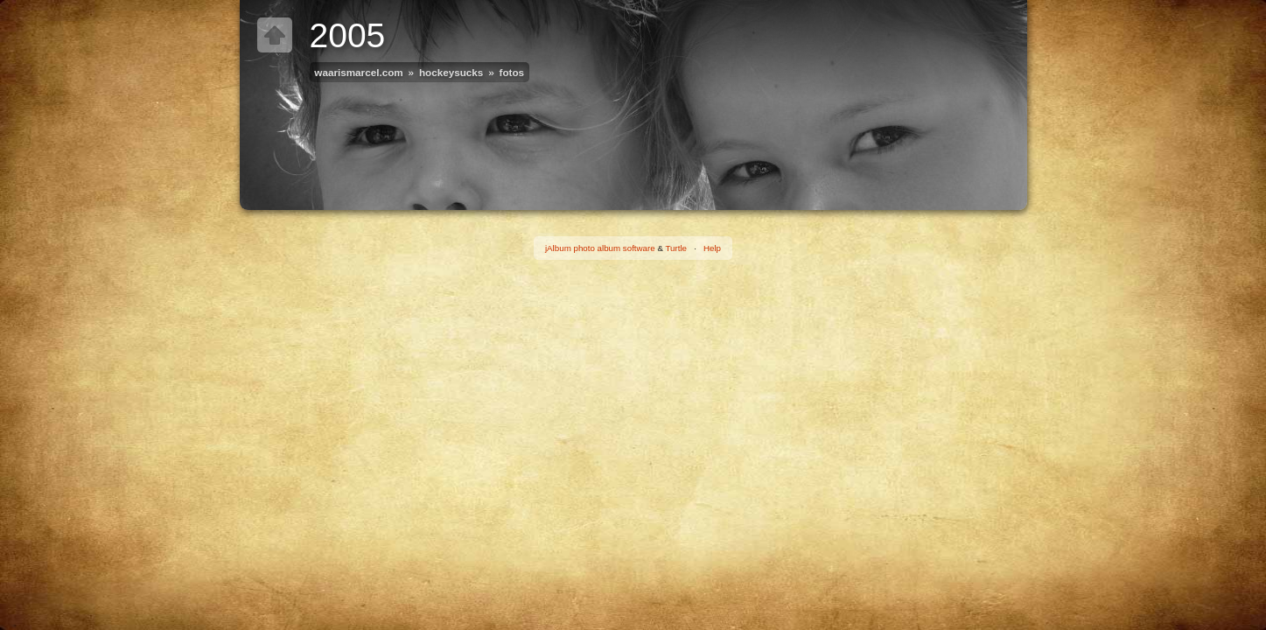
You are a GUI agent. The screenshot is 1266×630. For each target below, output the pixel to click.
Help (712, 248)
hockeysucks (451, 72)
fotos (512, 72)
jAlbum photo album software (600, 248)
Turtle (676, 248)
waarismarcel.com (358, 72)
